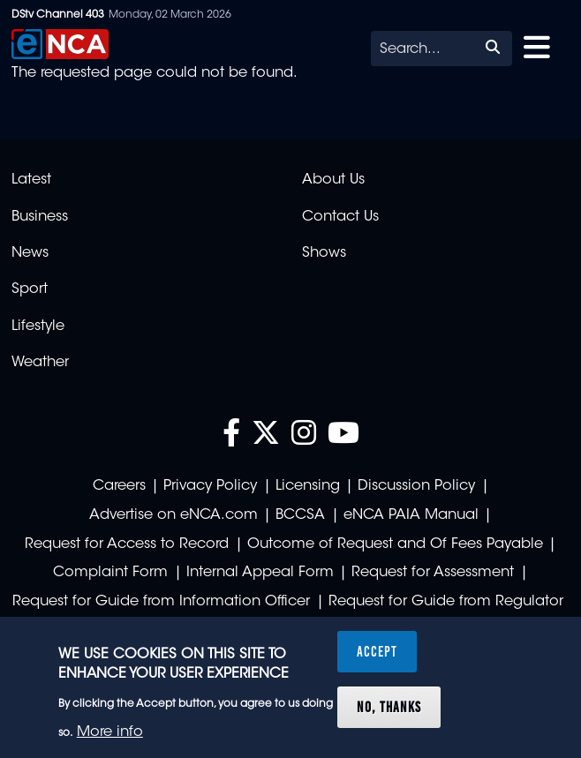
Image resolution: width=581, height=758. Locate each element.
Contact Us (340, 217)
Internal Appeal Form (260, 573)
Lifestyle (37, 326)
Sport (29, 289)
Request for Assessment (432, 573)
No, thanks (389, 707)
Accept (377, 651)
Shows (324, 253)
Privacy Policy (210, 486)
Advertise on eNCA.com (173, 515)
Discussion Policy (416, 486)
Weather (40, 363)
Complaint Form (110, 573)
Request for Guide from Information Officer (161, 602)
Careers (119, 486)
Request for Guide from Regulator (445, 602)
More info (110, 732)
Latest (31, 180)
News (30, 253)
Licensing (307, 486)
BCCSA (300, 515)
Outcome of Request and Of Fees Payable (395, 544)
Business (39, 217)
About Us (333, 180)
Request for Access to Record (127, 544)
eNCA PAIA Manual (411, 515)
